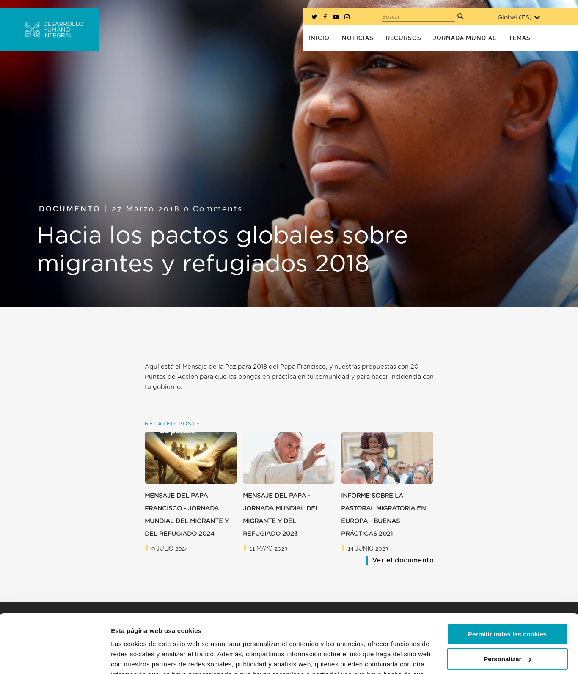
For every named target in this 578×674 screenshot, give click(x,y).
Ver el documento (403, 560)
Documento (70, 208)
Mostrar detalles (135, 657)
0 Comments (213, 208)
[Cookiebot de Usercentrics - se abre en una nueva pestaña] (55, 657)
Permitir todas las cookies (507, 583)
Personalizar (507, 608)
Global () (519, 17)
